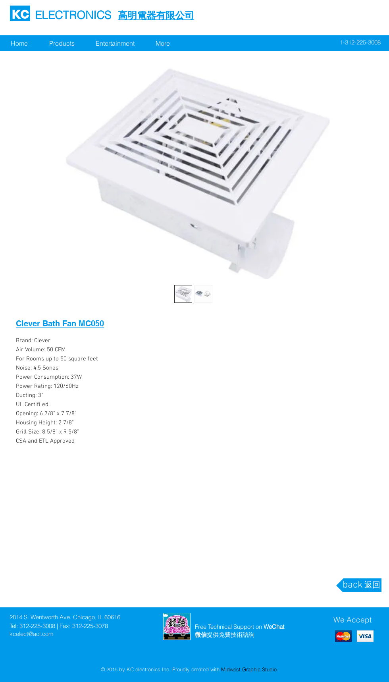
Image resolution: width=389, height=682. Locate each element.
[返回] (372, 585)
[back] (352, 585)
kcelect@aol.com (32, 634)
